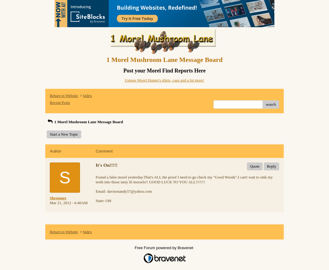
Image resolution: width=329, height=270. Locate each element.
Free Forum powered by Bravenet (164, 248)
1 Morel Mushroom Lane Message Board (85, 122)
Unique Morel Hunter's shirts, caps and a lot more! (164, 80)
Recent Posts (60, 102)
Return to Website (64, 95)
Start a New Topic (64, 134)
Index (87, 95)
